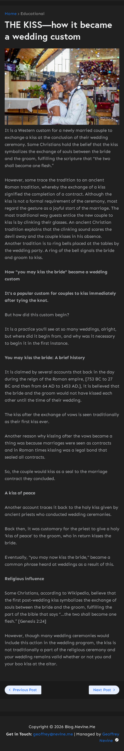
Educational (32, 14)
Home (11, 14)
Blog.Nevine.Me (80, 726)
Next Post (102, 690)
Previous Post (25, 690)
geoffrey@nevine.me (53, 734)
